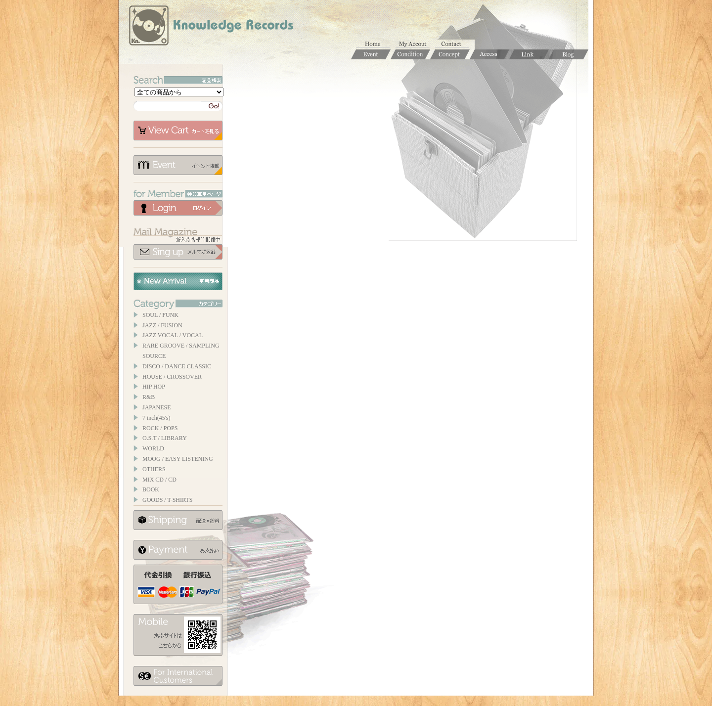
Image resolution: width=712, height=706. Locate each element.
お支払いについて (178, 550)
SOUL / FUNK (160, 314)
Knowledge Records (210, 27)
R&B (148, 397)
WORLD (153, 448)
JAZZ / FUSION (162, 325)
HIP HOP (153, 386)
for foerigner (178, 676)
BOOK (150, 489)
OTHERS (154, 469)
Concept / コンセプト (450, 54)
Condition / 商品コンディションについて (410, 54)
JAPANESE (156, 407)
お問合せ (455, 44)
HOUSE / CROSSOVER (172, 376)
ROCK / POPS (160, 428)
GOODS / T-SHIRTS (167, 499)
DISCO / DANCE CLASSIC (176, 366)
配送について (178, 520)
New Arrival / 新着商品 (178, 281)
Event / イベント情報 (371, 54)
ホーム (376, 44)
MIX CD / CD (159, 479)
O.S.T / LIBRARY (164, 438)
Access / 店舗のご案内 (489, 54)
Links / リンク (529, 54)
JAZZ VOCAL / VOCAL (172, 335)
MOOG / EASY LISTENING (177, 458)
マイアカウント (415, 44)
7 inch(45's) (156, 417)
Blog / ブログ (568, 54)
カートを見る (178, 130)
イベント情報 (178, 165)
